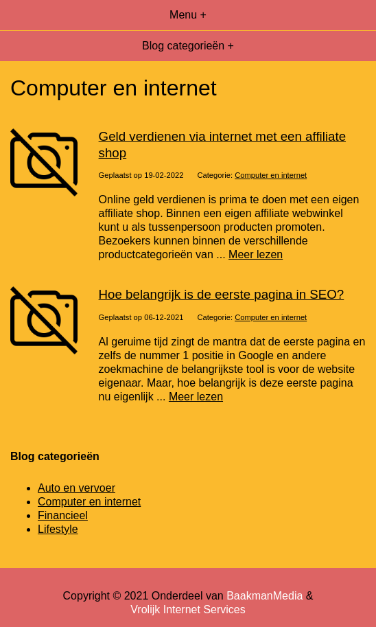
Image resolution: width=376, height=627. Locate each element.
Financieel (63, 515)
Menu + (188, 15)
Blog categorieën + (188, 46)
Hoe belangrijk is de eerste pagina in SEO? (221, 294)
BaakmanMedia (264, 596)
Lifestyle (58, 529)
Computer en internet (271, 175)
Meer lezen (255, 254)
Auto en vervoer (76, 488)
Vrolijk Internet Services (187, 609)
